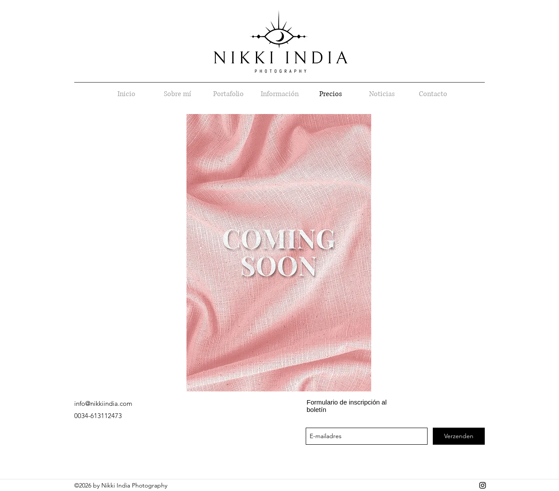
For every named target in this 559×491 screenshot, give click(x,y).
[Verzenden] (459, 436)
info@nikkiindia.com (103, 403)
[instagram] (482, 485)
